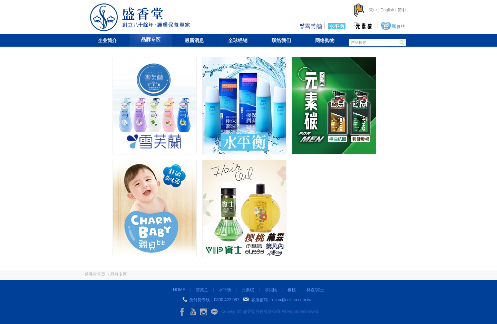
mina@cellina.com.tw (291, 299)
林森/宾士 (315, 289)
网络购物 (324, 40)
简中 (402, 10)
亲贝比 (271, 289)
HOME (179, 289)
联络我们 (281, 40)
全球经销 (237, 40)
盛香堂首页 (95, 274)
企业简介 (107, 40)
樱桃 (292, 289)
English (387, 10)
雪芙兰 (202, 289)
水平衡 (225, 289)
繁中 (373, 10)
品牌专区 (150, 39)
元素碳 (248, 289)
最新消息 (194, 40)
